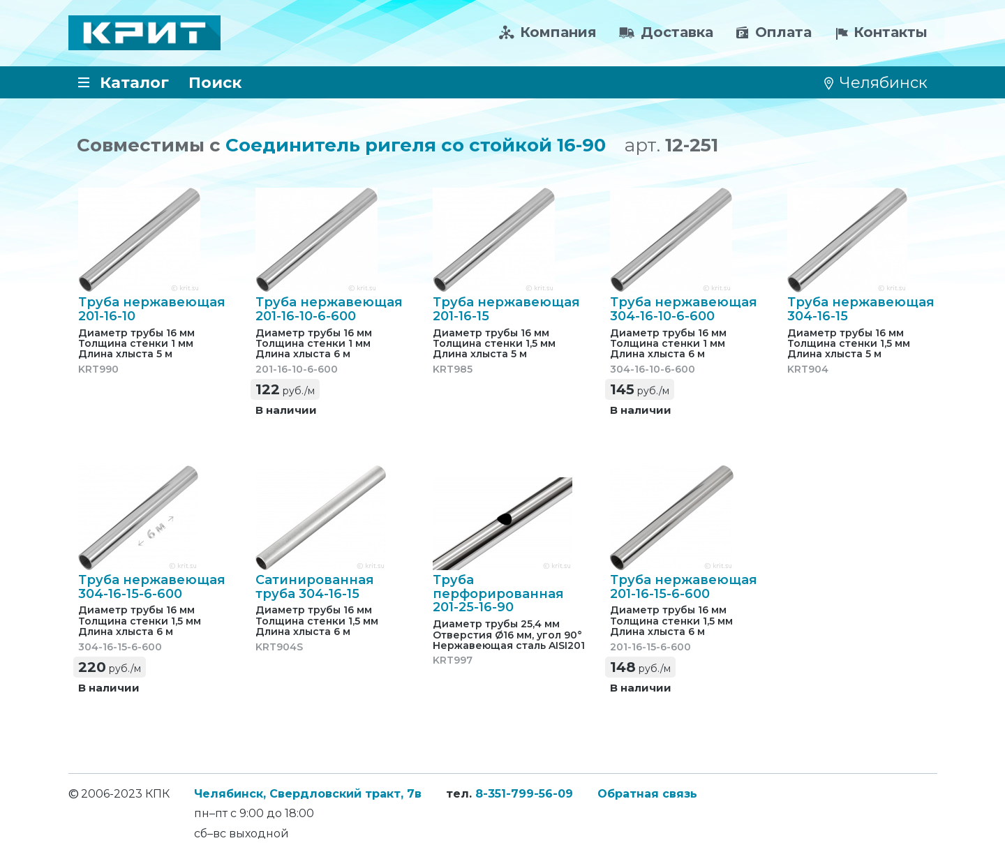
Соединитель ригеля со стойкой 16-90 (415, 145)
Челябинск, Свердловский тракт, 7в (308, 793)
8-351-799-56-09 (524, 793)
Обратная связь (647, 793)
